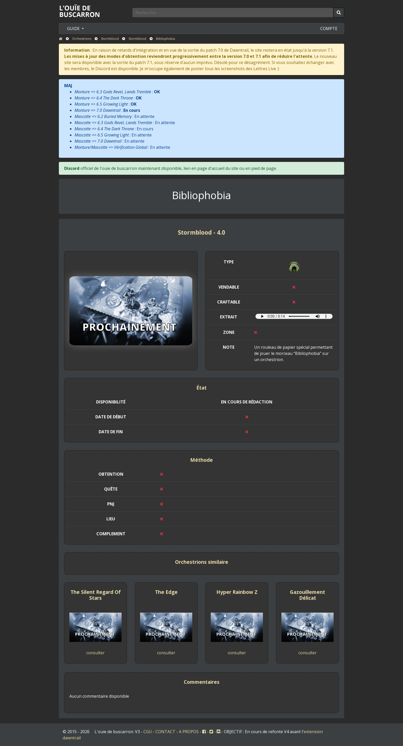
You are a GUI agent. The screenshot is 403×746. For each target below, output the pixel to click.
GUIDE (74, 28)
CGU (147, 731)
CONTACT (165, 731)
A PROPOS (189, 731)
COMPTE (328, 28)
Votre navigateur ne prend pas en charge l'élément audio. (294, 316)
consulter (95, 653)
